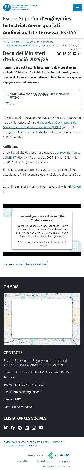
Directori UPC (12, 399)
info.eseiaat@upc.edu (27, 392)
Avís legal (63, 461)
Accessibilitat (43, 461)
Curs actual (16, 42)
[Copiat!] (79, 53)
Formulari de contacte (18, 407)
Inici (5, 42)
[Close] (77, 7)
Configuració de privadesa (56, 466)
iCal (12, 104)
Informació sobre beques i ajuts (22, 45)
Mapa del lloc (22, 461)
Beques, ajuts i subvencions (39, 42)
